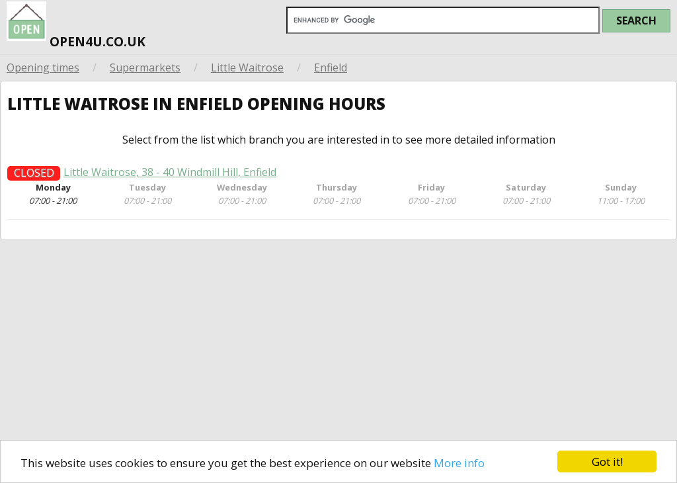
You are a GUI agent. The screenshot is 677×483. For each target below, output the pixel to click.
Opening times (43, 67)
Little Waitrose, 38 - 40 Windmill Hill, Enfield (169, 176)
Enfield (330, 67)
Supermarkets (145, 67)
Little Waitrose (247, 67)
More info (459, 462)
